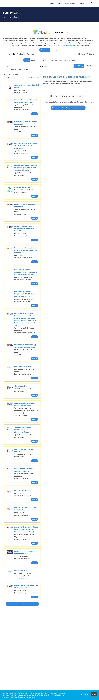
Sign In (90, 54)
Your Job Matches (56, 60)
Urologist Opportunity (22, 490)
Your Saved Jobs (69, 60)
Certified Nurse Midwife (22, 366)
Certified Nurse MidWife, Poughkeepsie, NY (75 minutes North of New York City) (25, 294)
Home (52, 4)
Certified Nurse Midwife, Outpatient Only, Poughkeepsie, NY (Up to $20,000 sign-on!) (25, 272)
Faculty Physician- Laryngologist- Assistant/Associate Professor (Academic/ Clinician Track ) (26, 529)
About (59, 4)
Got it (94, 694)
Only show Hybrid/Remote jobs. (18, 69)
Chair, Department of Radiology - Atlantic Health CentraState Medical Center (26, 145)
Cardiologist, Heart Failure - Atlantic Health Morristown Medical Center (24, 228)
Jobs (13, 54)
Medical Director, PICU (22, 187)
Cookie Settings (84, 694)
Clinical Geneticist (20, 386)
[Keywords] (22, 66)
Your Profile (21, 54)
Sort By (8, 77)
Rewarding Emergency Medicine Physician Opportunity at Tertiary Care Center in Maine (26, 167)
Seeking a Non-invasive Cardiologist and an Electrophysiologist (22, 429)
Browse (33, 60)
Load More (22, 604)
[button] (89, 66)
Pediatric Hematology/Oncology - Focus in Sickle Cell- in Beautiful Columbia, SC (26, 250)
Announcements (70, 4)
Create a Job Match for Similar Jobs (68, 108)
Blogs (82, 4)
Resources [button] (31, 54)
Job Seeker (44, 50)
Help (81, 54)
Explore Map (43, 60)
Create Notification (32, 77)
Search (26, 60)
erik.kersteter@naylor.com (65, 45)
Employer (55, 50)
